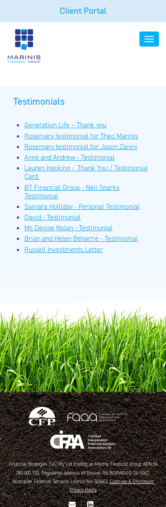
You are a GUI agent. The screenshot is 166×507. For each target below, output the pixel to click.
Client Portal (83, 10)
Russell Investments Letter (63, 249)
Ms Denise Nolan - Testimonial (68, 227)
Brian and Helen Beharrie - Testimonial (81, 238)
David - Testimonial (52, 217)
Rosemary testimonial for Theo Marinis (81, 136)
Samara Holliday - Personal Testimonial (81, 206)
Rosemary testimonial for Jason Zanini (80, 146)
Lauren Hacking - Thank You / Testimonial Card (86, 172)
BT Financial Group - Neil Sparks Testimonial (72, 191)
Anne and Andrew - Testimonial (69, 157)
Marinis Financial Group (24, 46)
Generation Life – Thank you (65, 125)
